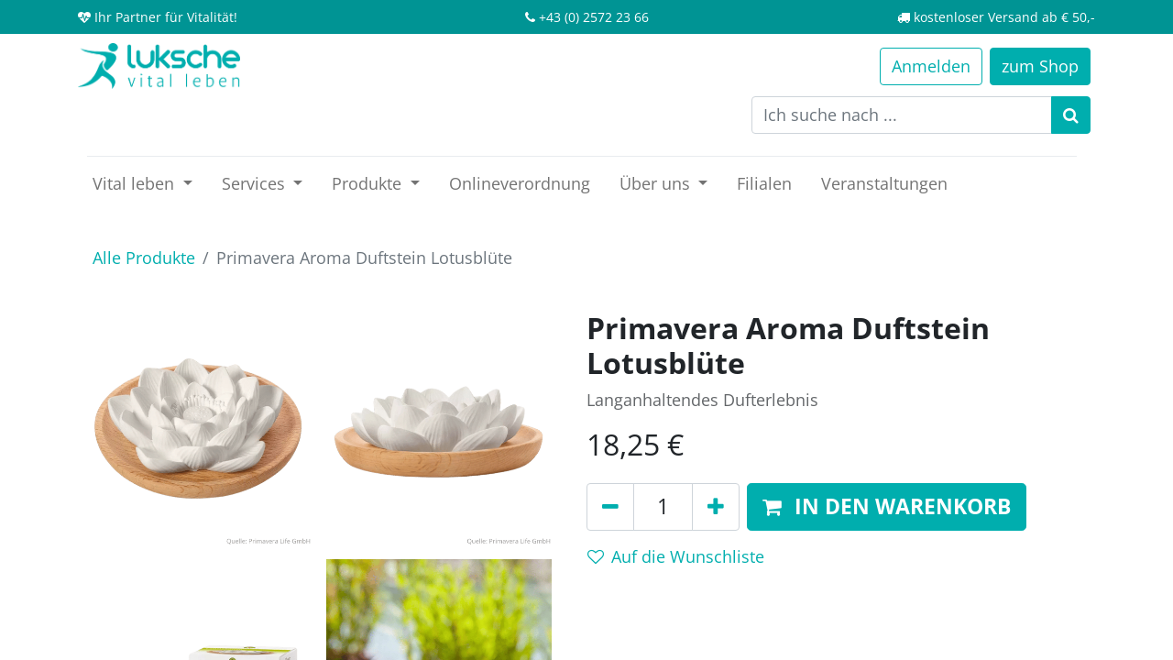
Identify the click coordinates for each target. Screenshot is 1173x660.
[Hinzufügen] (716, 507)
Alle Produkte (144, 258)
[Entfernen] (610, 507)
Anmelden (931, 66)
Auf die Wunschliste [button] (675, 556)
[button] (886, 507)
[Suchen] (1071, 115)
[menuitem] (519, 184)
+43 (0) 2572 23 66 (594, 17)
